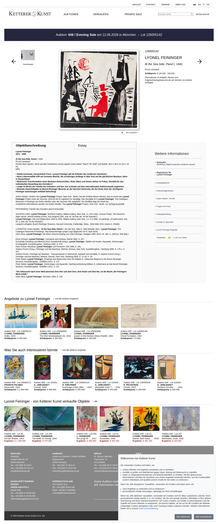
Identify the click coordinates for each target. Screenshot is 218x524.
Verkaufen (100, 14)
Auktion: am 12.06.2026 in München (96, 35)
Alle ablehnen (183, 517)
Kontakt (150, 4)
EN (199, 4)
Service (136, 4)
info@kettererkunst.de (20, 471)
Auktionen (71, 14)
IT (204, 4)
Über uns (180, 4)
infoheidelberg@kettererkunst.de (25, 499)
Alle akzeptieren (204, 517)
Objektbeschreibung (31, 145)
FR (208, 4)
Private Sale (133, 14)
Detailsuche (202, 14)
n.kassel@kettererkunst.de (63, 493)
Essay (82, 145)
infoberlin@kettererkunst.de (106, 471)
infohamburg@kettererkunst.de (65, 471)
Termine (165, 4)
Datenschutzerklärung (148, 508)
